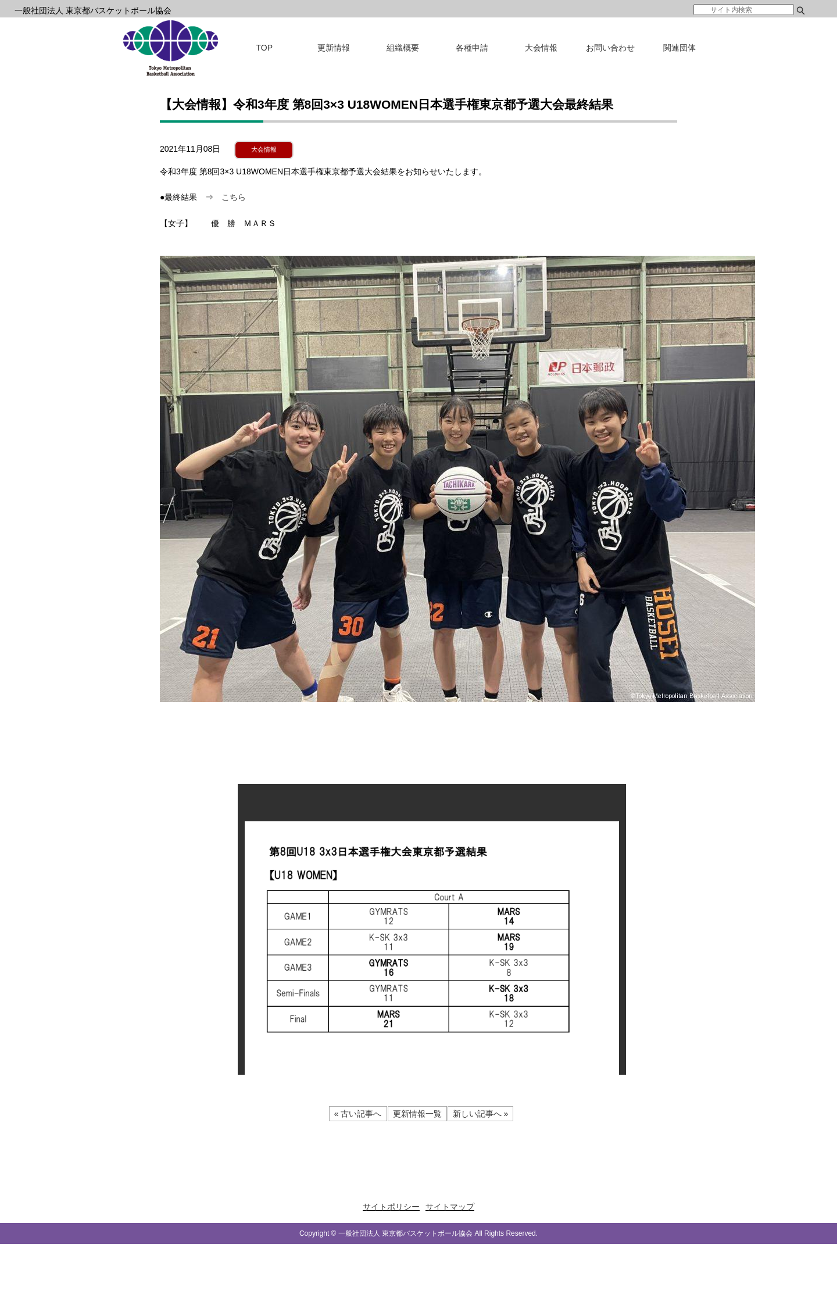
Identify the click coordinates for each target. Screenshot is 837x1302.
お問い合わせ (610, 47)
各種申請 (472, 47)
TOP (264, 47)
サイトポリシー (391, 1206)
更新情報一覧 (417, 1113)
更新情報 (333, 47)
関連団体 (679, 47)
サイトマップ (449, 1206)
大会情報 (541, 47)
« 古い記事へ (358, 1113)
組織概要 (403, 47)
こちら (233, 197)
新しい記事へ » (481, 1113)
